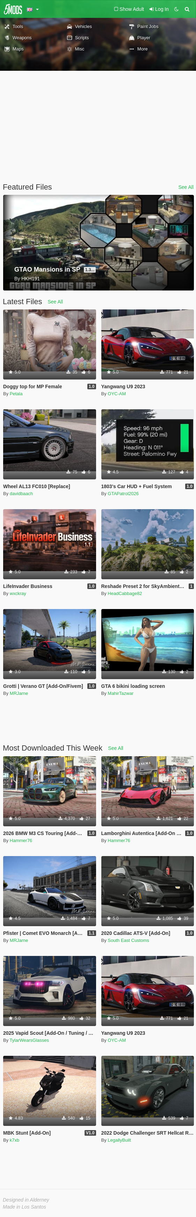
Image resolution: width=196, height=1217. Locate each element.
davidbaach (21, 493)
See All (186, 187)
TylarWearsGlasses (29, 1040)
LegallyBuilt (119, 1140)
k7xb (14, 1140)
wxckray (18, 593)
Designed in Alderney (26, 1200)
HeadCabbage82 (125, 593)
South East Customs (128, 940)
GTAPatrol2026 (123, 493)
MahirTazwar (120, 693)
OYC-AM (117, 393)
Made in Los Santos (24, 1207)
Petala (16, 393)
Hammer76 (21, 840)
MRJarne (19, 693)
